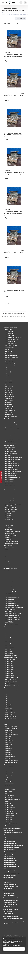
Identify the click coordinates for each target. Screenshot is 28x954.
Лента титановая (8, 797)
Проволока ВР (8, 455)
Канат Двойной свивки (10, 496)
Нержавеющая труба (9, 849)
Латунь (6, 687)
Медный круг (8, 750)
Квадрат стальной (9, 386)
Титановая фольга (9, 811)
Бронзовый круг (8, 649)
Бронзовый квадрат (9, 647)
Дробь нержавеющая (9, 830)
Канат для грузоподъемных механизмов (14, 500)
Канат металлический (9, 489)
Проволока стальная (9, 445)
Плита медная (8, 758)
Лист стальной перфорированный (12, 433)
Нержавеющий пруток (9, 858)
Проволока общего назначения (12, 465)
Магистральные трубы (10, 361)
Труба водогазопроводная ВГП (12, 339)
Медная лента (8, 736)
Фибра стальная (8, 398)
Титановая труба (8, 809)
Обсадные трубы (8, 353)
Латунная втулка (8, 693)
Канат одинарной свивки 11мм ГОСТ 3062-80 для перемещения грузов (14, 173)
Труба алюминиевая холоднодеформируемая (10, 622)
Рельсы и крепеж (8, 545)
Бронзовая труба (8, 639)
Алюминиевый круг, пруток (11, 591)
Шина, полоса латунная (10, 718)
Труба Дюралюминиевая (10, 679)
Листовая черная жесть (10, 435)
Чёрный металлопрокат (10, 327)
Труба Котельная (8, 351)
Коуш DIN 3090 (8, 513)
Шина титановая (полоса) (10, 825)
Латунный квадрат (9, 710)
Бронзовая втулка (9, 628)
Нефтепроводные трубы (10, 363)
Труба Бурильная (8, 359)
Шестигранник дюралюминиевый (12, 685)
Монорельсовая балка (10, 410)
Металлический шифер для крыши (13, 439)
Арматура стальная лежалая (11, 900)
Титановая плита (8, 803)
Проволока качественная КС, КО (12, 463)
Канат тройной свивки (10, 511)
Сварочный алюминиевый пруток (12, 615)
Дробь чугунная (8, 880)
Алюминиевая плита (9, 574)
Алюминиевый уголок (10, 601)
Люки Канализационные (10, 884)
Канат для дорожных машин (11, 502)
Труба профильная (9, 333)
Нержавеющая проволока (10, 843)
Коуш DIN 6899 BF (9, 519)
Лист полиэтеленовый (9, 895)
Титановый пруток (9, 821)
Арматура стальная (9, 382)
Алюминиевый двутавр (10, 587)
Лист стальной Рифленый (11, 424)
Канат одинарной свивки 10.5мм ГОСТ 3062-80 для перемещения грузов (13, 56)
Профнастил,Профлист (10, 426)
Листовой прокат (8, 418)
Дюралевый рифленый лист (11, 677)
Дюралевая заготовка (10, 659)
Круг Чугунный (7, 882)
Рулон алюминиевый (10, 611)
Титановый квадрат (9, 815)
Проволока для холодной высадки (12, 459)
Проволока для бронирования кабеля (13, 457)
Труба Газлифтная (9, 371)
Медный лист (8, 752)
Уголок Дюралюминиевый (11, 681)
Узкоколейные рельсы (10, 563)
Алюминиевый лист (9, 593)
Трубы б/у (7, 375)
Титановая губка (8, 801)
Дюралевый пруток (9, 675)
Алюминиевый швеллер (10, 603)
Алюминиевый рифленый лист (12, 597)
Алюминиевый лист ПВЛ (10, 595)
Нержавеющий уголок (9, 862)
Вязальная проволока (10, 447)
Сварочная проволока (10, 485)
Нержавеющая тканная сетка (11, 847)
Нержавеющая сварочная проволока (13, 845)
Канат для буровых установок (11, 498)
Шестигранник (8, 402)
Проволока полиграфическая (11, 469)
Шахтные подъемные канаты (11, 543)
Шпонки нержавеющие (10, 875)
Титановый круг (8, 817)
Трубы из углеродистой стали (11, 357)
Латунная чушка (8, 708)
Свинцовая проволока (10, 789)
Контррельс (7, 549)
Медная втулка (8, 732)
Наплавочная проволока (10, 451)
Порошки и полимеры (9, 891)
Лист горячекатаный (9, 420)
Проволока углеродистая (10, 479)
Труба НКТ (7, 349)
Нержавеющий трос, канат (10, 860)
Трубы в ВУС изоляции (10, 378)
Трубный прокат (8, 329)
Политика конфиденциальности (9, 943)
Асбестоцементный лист (10, 443)
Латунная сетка (8, 702)
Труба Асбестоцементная (10, 343)
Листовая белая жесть (10, 437)
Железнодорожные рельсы (11, 547)
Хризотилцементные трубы (11, 345)
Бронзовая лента (8, 630)
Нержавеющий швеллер (10, 864)
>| (5, 306)
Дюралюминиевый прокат (10, 657)
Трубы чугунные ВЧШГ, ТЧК (11, 886)
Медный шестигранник (10, 756)
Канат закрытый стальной (11, 509)
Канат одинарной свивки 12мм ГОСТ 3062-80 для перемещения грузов (14, 251)
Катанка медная (8, 730)
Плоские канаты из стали (11, 535)
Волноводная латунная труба (11, 689)
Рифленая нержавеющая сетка (12, 868)
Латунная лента (8, 696)
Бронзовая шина (8, 645)
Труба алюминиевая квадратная (12, 617)
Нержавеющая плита (9, 837)
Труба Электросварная (10, 335)
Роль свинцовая (8, 787)
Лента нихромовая (9, 766)
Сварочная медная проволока (11, 760)
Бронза (6, 626)
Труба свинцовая (8, 791)
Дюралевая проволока (10, 667)
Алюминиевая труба (9, 581)
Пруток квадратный (9, 396)
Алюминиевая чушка (9, 585)
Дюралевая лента (9, 661)
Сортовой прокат (8, 380)
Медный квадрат (8, 748)
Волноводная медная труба (11, 726)
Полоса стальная (9, 394)
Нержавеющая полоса (9, 841)
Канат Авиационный (9, 492)
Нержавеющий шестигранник (11, 866)
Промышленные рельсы (10, 555)
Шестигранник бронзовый (11, 655)
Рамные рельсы (8, 557)
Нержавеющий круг (9, 854)
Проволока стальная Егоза (11, 473)
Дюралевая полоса (9, 665)
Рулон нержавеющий (9, 871)
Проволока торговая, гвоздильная (12, 477)
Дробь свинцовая (9, 781)
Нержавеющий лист (9, 856)
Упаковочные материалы (10, 916)
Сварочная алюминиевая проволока (13, 613)
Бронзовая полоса (9, 635)
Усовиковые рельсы (9, 566)
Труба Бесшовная (9, 331)
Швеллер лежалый (9, 906)
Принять (14, 949)
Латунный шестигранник (10, 716)
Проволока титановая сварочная (12, 799)
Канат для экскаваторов (10, 507)
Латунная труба (8, 704)
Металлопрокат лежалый (10, 898)
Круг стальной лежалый (10, 902)
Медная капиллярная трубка (11, 734)
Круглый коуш (8, 527)
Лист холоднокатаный (10, 422)
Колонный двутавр (9, 408)
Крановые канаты (9, 525)
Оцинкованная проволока (11, 453)
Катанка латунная (9, 691)
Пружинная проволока (10, 481)
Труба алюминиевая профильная (12, 619)
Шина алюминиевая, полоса (11, 624)
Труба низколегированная (11, 355)
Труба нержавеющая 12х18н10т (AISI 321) (14, 337)
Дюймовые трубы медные (11, 728)
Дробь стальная (8, 384)
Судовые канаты (8, 537)
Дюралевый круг (8, 671)
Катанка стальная (9, 449)
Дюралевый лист (9, 673)
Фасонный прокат (8, 404)
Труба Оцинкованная (9, 347)
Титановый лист (8, 819)
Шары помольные (9, 400)
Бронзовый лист (8, 651)
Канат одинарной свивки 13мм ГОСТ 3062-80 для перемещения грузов (14, 291)
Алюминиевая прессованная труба (13, 576)
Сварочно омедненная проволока (12, 487)
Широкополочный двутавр (11, 416)
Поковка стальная (9, 392)
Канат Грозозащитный (10, 493)
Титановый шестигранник (11, 823)
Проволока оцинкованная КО (11, 467)
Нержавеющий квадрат (10, 851)
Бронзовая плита (9, 633)
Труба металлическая (10, 341)
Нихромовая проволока (10, 770)
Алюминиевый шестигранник (12, 605)
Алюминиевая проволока (10, 578)
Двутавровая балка (9, 406)
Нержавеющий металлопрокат (12, 828)
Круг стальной (8, 388)
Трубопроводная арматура (10, 909)
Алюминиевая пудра (9, 893)
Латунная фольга (8, 706)
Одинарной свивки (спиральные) (12, 531)
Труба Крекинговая (9, 367)
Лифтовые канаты (9, 529)
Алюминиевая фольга (10, 582)
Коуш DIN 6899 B (8, 517)
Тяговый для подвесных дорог (12, 541)
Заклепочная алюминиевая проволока (14, 607)
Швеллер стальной (9, 414)
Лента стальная (8, 390)
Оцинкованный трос (9, 533)
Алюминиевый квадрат (10, 589)
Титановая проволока (10, 807)
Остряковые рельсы (9, 553)
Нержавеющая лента (9, 834)
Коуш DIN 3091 (8, 515)
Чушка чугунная (8, 888)
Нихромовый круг (9, 774)
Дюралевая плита (9, 663)
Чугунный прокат (8, 877)
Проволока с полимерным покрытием (13, 471)
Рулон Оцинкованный (10, 441)
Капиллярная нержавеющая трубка (13, 832)
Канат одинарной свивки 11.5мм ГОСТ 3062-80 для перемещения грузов (13, 134)
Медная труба (8, 742)
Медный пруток (8, 754)
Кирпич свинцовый (9, 783)
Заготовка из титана (9, 795)
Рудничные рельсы (9, 559)
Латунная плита (8, 698)
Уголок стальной (8, 412)
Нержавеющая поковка (10, 839)
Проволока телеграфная (10, 475)
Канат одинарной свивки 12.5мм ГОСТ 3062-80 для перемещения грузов (13, 213)
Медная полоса (8, 738)
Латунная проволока (9, 700)
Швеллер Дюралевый (10, 683)
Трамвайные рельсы (9, 561)
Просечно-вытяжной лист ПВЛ (12, 428)
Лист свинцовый (8, 785)
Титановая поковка (9, 805)
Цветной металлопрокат (10, 568)
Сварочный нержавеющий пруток (12, 873)
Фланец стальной (8, 913)
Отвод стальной (8, 911)
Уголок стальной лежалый (10, 904)
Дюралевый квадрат (9, 669)
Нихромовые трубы (9, 772)
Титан (5, 793)
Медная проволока (9, 740)
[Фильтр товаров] (1, 477)
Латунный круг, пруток (10, 712)
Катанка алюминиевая (10, 609)
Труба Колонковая (9, 369)
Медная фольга (8, 744)
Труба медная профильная (11, 762)
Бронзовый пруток (9, 653)
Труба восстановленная (10, 373)
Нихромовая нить (9, 768)
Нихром (6, 764)
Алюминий (6, 570)
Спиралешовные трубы (10, 365)
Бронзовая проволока (10, 637)
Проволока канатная (9, 461)
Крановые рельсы (9, 551)
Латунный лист (8, 714)
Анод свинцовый (8, 779)
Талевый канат (8, 539)
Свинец (6, 777)
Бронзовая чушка (9, 643)
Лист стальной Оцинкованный (12, 430)
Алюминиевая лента (9, 572)
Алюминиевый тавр (9, 599)
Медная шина (8, 746)
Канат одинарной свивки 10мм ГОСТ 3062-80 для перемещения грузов (14, 94)
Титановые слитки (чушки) (11, 813)
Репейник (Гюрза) (9, 483)
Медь (5, 724)
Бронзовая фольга (9, 641)
